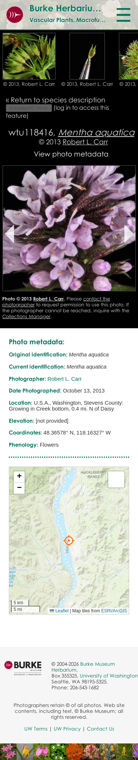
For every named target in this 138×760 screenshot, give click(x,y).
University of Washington (109, 676)
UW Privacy (67, 729)
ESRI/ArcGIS (114, 610)
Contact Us (100, 729)
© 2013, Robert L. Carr (29, 84)
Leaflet (59, 610)
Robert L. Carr (85, 141)
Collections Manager (26, 316)
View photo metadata (71, 153)
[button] (69, 540)
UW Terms (35, 729)
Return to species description (58, 99)
